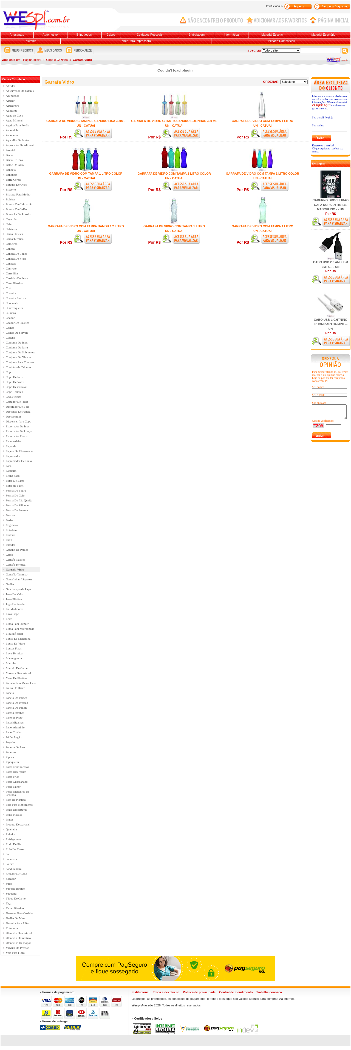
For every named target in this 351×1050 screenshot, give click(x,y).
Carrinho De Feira (17, 278)
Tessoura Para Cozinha (19, 913)
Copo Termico (14, 391)
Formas (10, 515)
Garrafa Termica (16, 564)
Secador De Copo (16, 873)
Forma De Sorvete (17, 510)
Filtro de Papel (15, 485)
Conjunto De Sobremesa (20, 352)
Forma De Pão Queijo (19, 500)
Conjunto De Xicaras (18, 357)
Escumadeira (13, 441)
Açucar (10, 100)
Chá (8, 288)
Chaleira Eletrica (16, 298)
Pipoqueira (12, 762)
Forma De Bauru (16, 490)
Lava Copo (12, 613)
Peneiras (11, 752)
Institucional (140, 992)
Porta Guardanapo (17, 781)
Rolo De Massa (15, 849)
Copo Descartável (16, 386)
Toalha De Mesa (16, 918)
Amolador (12, 135)
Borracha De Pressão (18, 214)
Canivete (11, 268)
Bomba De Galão (16, 209)
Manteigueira (14, 658)
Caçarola (11, 219)
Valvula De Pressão (17, 947)
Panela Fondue (15, 712)
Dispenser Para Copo (18, 421)
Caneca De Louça (16, 253)
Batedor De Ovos (16, 184)
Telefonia (30, 40)
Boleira (10, 199)
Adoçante (11, 110)
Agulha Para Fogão (17, 125)
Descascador (13, 416)
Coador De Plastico (17, 322)
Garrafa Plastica (15, 559)
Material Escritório (323, 34)
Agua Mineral (14, 120)
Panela (10, 692)
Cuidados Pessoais (149, 34)
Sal (8, 854)
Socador (11, 878)
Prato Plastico (14, 814)
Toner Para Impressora (135, 40)
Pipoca (10, 757)
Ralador (10, 834)
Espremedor (13, 456)
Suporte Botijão (15, 888)
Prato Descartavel (16, 809)
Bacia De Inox (14, 159)
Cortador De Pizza (17, 401)
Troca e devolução (166, 992)
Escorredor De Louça (19, 431)
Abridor (10, 85)
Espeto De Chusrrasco (19, 451)
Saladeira (11, 859)
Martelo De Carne (16, 668)
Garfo (9, 554)
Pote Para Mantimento (19, 804)
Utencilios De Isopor (18, 942)
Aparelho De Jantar (17, 140)
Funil (9, 539)
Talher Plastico (15, 908)
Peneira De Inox (15, 747)
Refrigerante (13, 839)
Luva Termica (14, 653)
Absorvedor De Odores (20, 90)
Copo (9, 372)
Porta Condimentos (17, 766)
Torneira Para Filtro (18, 923)
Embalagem (196, 34)
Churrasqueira (14, 308)
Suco (9, 883)
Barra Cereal (13, 179)
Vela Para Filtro (15, 952)
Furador (10, 544)
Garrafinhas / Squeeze (19, 579)
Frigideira (12, 525)
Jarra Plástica (14, 599)
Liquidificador (14, 633)
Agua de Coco (14, 115)
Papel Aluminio (15, 727)
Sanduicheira (13, 868)
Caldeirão (12, 243)
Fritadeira (12, 530)
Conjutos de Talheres (18, 367)
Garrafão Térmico (16, 574)
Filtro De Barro (15, 480)
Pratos (9, 819)
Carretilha (12, 273)
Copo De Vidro (15, 382)
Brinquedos (84, 34)
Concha (10, 337)
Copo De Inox (14, 377)
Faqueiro (11, 470)
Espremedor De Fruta (19, 460)
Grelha (10, 584)
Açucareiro (12, 105)
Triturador (12, 928)
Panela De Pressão (17, 702)
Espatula (11, 446)
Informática (231, 34)
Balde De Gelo (15, 164)
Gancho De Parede (17, 549)
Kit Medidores (14, 609)
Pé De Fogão (13, 737)
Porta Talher (13, 786)
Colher (10, 327)
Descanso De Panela (18, 411)
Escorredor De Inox (18, 426)
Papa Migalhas (15, 722)
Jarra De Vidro (15, 594)
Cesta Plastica (14, 283)
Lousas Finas (14, 648)
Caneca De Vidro (16, 258)
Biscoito (11, 189)
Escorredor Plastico (17, 436)
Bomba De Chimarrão (19, 204)
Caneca (10, 248)
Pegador (11, 742)
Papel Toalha (13, 732)
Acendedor (12, 95)
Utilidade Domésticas (281, 40)
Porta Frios (12, 776)
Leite (9, 618)
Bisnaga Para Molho (18, 194)
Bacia (9, 155)
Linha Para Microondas (20, 628)
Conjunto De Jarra (17, 347)
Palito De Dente (15, 687)
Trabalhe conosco (269, 992)
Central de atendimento (236, 992)
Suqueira (11, 893)
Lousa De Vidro (15, 643)
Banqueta (11, 174)
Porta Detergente (16, 771)
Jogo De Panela (15, 604)
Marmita (11, 663)
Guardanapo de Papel (19, 589)
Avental (10, 150)
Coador (10, 317)
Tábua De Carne (16, 898)
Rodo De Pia (13, 844)
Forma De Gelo (15, 495)
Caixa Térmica (15, 238)
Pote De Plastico (16, 799)
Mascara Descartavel (18, 673)
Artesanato (17, 34)
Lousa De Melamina (18, 638)
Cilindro (11, 312)
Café (9, 224)
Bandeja (11, 169)
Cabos (111, 34)
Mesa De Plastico (16, 678)
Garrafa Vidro (15, 569)
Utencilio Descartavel (19, 933)
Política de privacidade (199, 992)
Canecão (11, 263)
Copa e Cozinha (57, 59)
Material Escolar (272, 34)
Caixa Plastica (14, 233)
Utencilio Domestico (18, 938)
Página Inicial (32, 59)
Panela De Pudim (16, 707)
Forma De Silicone (17, 505)
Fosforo (10, 520)
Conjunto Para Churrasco (21, 362)
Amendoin (12, 130)
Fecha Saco (12, 475)
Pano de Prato (14, 717)
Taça (9, 903)
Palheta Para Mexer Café (21, 683)
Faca (9, 465)
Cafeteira (11, 229)
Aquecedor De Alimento (20, 145)
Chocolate (12, 303)
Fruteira (10, 535)
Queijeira (11, 829)
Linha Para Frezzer (17, 623)
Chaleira (11, 293)
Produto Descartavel (18, 824)
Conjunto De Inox (16, 342)
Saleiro (10, 863)
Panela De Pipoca (16, 697)
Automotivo (50, 34)
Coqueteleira (13, 396)
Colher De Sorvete (17, 332)
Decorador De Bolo (17, 406)
